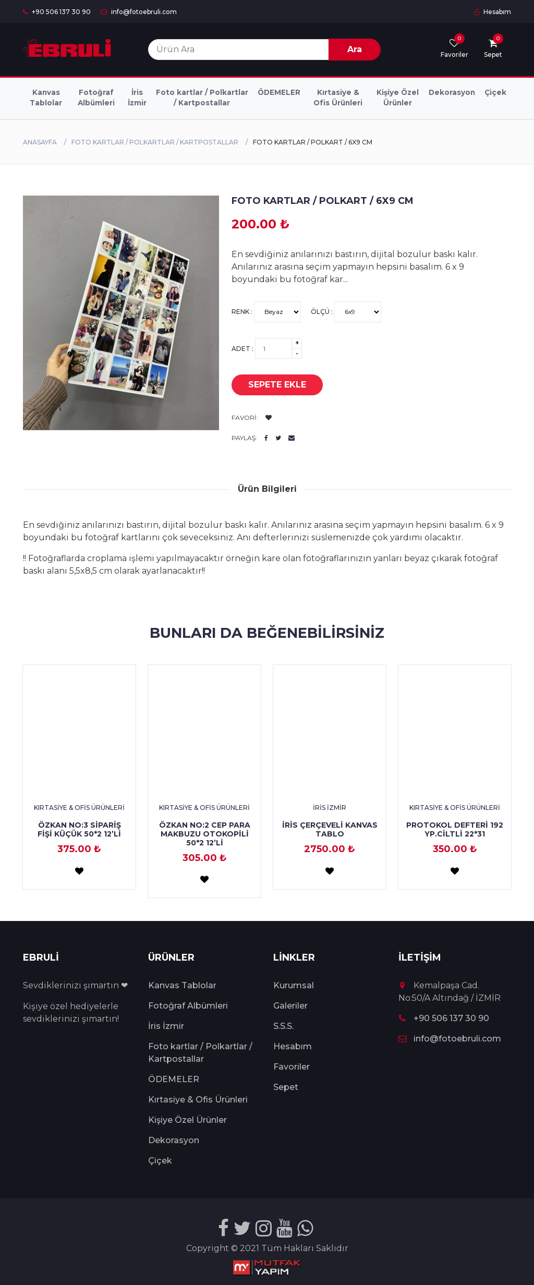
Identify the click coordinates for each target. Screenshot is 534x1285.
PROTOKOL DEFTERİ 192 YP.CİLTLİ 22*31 (454, 829)
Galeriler (290, 1006)
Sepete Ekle (269, 385)
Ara (354, 49)
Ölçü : (346, 311)
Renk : (266, 311)
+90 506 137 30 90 (57, 12)
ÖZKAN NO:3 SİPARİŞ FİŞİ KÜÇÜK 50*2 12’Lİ (79, 829)
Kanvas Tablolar (46, 97)
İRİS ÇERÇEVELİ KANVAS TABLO (330, 829)
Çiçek (495, 92)
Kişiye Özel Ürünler (398, 97)
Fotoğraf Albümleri (96, 97)
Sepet (285, 1087)
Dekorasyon (452, 92)
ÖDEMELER (279, 92)
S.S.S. (283, 1026)
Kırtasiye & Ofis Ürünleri (337, 97)
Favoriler (291, 1067)
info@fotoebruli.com (139, 12)
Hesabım (492, 12)
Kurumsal (293, 985)
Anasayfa (40, 142)
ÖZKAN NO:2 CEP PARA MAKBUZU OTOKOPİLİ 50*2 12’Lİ (204, 833)
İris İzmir (137, 97)
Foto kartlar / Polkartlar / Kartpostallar (202, 97)
